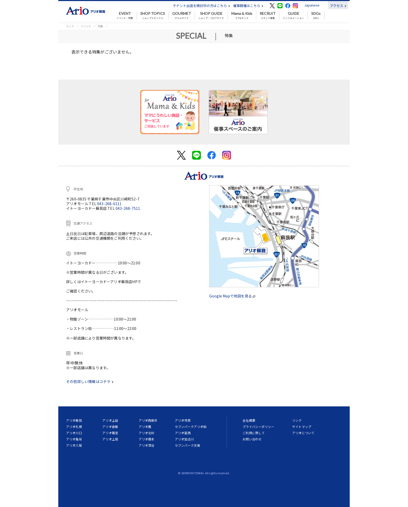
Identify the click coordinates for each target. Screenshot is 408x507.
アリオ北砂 (147, 433)
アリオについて (303, 433)
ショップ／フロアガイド (211, 15)
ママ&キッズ (241, 15)
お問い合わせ (252, 439)
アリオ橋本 (147, 439)
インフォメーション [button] (293, 15)
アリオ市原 (183, 420)
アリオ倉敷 (110, 426)
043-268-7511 (128, 208)
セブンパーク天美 (187, 445)
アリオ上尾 (110, 439)
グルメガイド (181, 15)
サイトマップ (301, 426)
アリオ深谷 (147, 445)
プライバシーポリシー (258, 426)
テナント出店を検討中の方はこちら (201, 5)
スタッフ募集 (268, 15)
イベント (86, 26)
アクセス (338, 5)
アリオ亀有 (74, 439)
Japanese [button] (312, 5)
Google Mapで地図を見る (232, 295)
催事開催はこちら (248, 5)
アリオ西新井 (148, 420)
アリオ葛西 (183, 433)
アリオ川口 (74, 433)
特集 (100, 26)
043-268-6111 (109, 203)
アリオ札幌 (74, 426)
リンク (297, 420)
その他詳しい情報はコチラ (89, 381)
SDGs (316, 15)
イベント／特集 (125, 15)
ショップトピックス (152, 15)
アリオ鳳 (145, 426)
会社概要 (249, 420)
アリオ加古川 (184, 439)
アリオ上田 (110, 420)
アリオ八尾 (74, 445)
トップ (70, 26)
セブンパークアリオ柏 (191, 426)
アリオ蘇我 (74, 420)
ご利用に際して (254, 433)
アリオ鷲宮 (110, 433)
